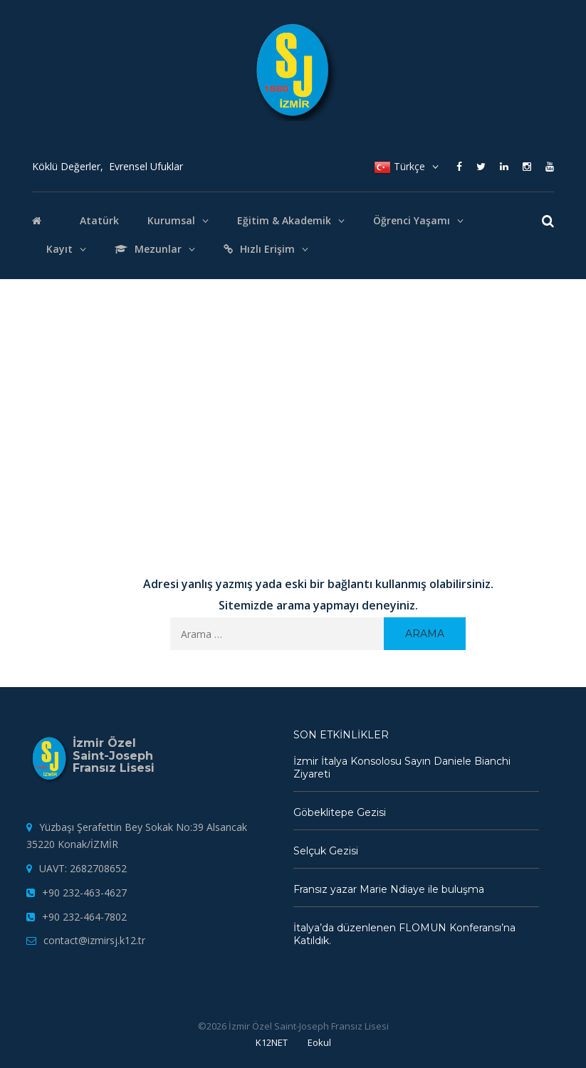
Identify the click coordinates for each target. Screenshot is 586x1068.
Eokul (319, 1042)
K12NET (272, 1042)
